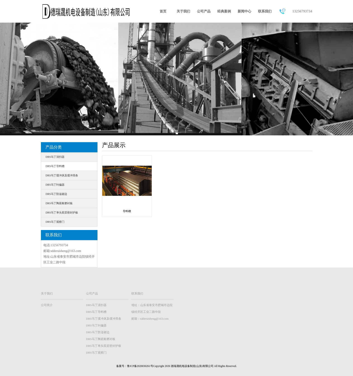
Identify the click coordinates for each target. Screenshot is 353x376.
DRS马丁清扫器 (55, 156)
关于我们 (183, 11)
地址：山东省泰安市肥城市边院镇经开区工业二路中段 (152, 308)
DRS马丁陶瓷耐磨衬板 (59, 203)
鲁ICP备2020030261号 (140, 366)
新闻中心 (244, 11)
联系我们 (265, 11)
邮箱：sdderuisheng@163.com (150, 318)
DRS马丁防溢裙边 (56, 194)
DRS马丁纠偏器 (55, 184)
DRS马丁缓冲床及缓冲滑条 (62, 175)
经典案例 (224, 11)
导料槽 (127, 211)
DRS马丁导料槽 (55, 166)
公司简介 (47, 305)
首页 (163, 11)
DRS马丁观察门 (55, 221)
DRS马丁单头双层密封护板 (62, 212)
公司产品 (204, 11)
